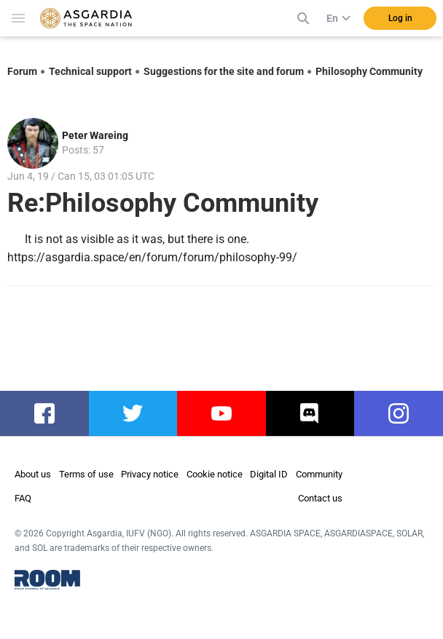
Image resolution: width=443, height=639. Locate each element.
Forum (22, 71)
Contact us (320, 498)
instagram (404, 413)
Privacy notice (150, 474)
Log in (400, 18)
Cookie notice (215, 474)
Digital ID (269, 474)
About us (33, 474)
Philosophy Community (369, 71)
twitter (133, 413)
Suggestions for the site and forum (224, 71)
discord (310, 413)
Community (319, 474)
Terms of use (86, 474)
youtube (221, 413)
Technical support (90, 71)
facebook (48, 413)
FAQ (23, 498)
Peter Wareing (95, 135)
